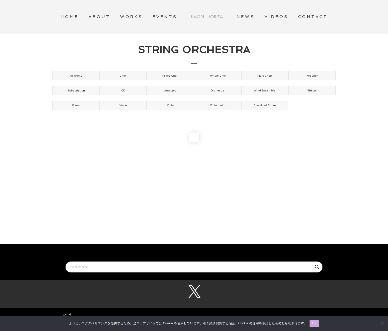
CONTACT (313, 16)
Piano (76, 105)
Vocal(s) (312, 75)
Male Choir (264, 75)
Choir (123, 75)
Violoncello (217, 105)
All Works (76, 75)
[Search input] (192, 267)
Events (164, 16)
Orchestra (217, 90)
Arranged (170, 90)
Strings (312, 90)
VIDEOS (276, 16)
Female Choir (218, 75)
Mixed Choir (170, 75)
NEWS (246, 16)
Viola (170, 105)
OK (314, 323)
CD (123, 90)
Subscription (76, 90)
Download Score (264, 105)
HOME (70, 16)
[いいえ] (381, 323)
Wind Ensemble (264, 90)
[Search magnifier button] (317, 267)
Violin (123, 105)
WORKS (131, 16)
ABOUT (99, 16)
